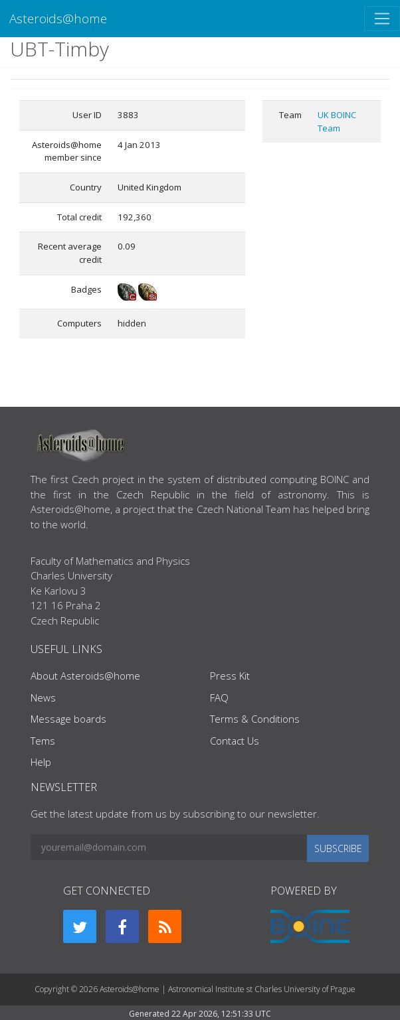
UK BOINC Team (337, 121)
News (43, 697)
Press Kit (230, 675)
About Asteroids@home (85, 675)
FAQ (219, 697)
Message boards (68, 718)
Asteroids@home (58, 18)
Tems (43, 740)
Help (41, 761)
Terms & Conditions (255, 718)
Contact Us (234, 740)
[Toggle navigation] (382, 18)
